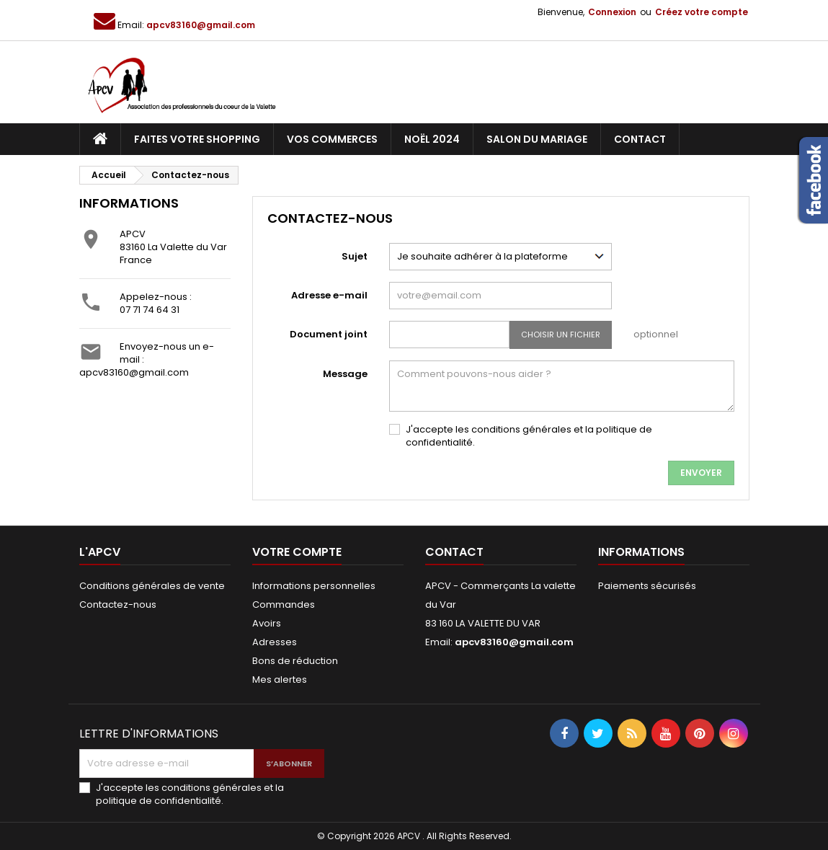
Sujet (355, 256)
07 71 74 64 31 (149, 309)
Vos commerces (332, 139)
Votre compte (297, 552)
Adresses (274, 642)
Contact (640, 139)
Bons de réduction (295, 661)
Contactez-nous (117, 604)
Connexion (612, 12)
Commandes (283, 604)
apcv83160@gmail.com (200, 25)
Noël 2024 (432, 139)
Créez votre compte (701, 12)
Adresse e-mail (329, 295)
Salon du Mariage (536, 139)
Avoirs (266, 623)
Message (345, 374)
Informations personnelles (313, 586)
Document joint (329, 334)
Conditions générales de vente (152, 586)
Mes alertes (279, 679)
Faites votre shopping (197, 139)
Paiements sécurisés (647, 586)
